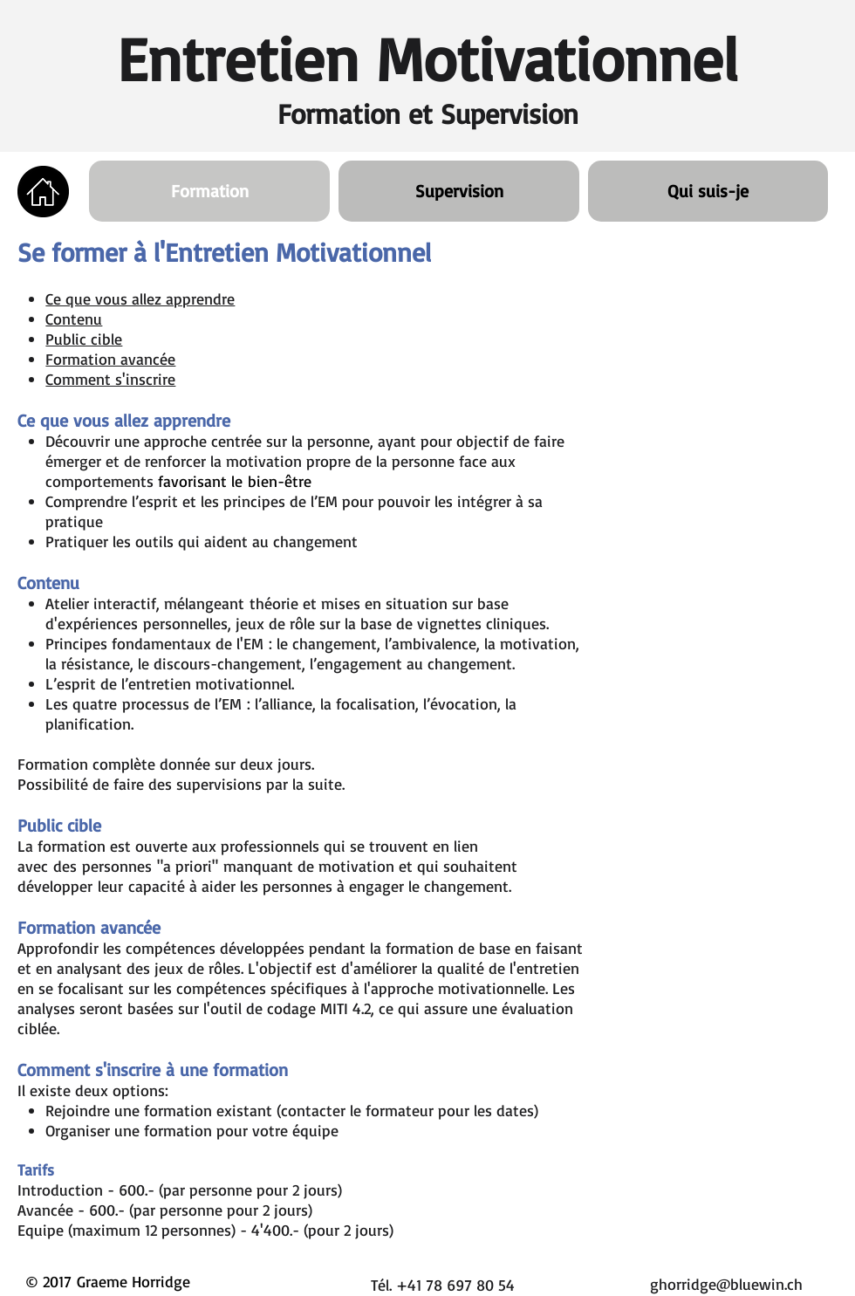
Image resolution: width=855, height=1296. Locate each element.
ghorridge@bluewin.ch (726, 1283)
